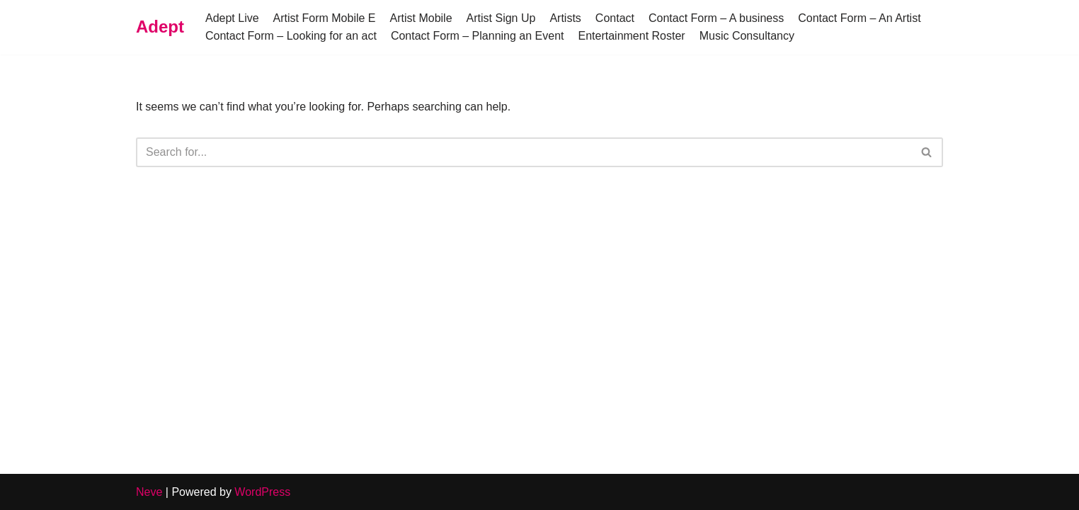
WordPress (262, 492)
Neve (149, 492)
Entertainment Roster (631, 36)
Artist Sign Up (501, 18)
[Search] (523, 152)
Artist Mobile (421, 18)
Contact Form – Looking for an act (291, 36)
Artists (565, 18)
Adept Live (232, 18)
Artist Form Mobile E (324, 18)
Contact (614, 18)
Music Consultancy (747, 36)
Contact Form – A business (716, 18)
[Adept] (160, 27)
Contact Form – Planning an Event (477, 36)
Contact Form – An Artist (859, 18)
